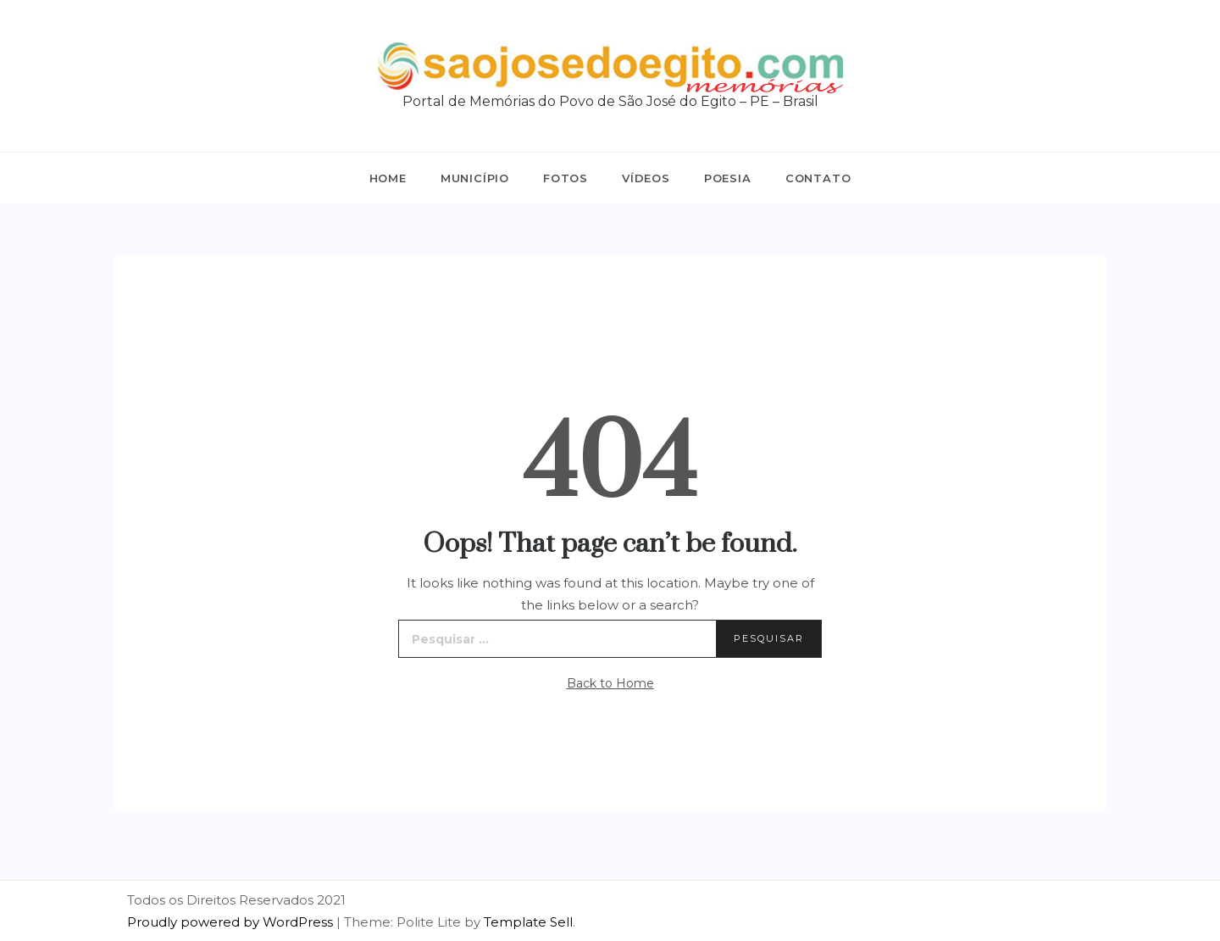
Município (475, 178)
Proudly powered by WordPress (231, 922)
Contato (818, 178)
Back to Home (610, 683)
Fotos (565, 178)
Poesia (727, 178)
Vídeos (646, 178)
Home (388, 178)
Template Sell (528, 922)
